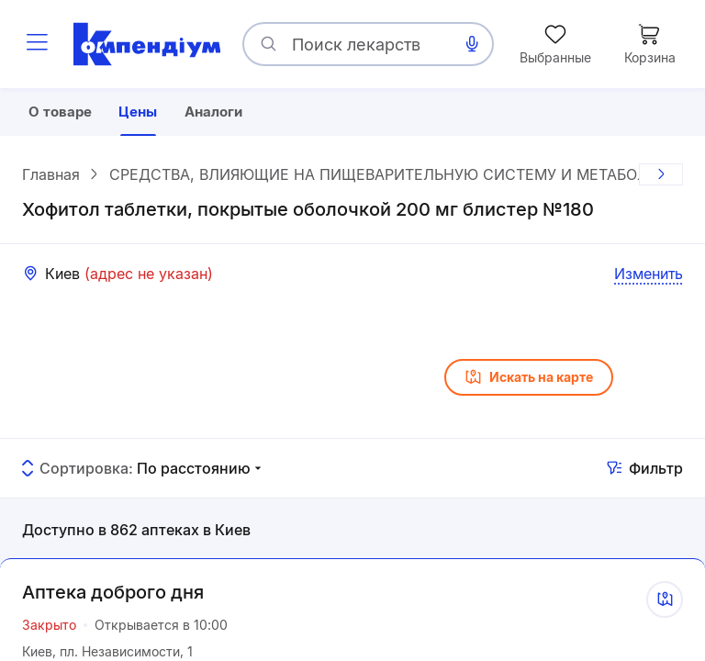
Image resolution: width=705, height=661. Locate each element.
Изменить (648, 276)
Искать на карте (528, 380)
